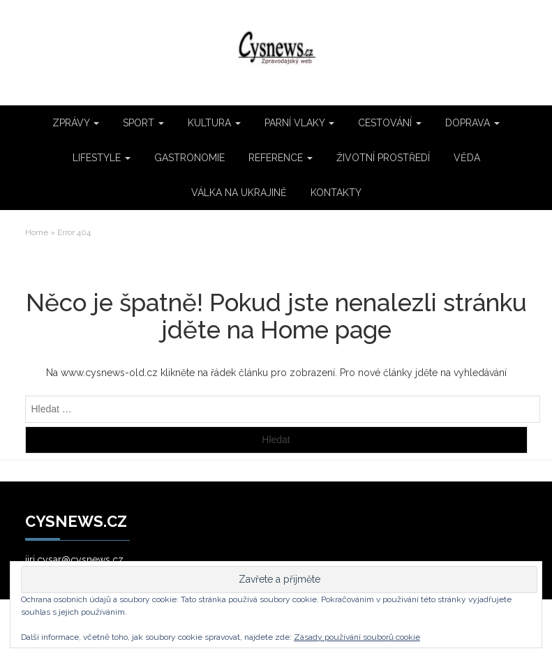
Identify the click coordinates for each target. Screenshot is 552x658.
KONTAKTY (336, 192)
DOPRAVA (472, 122)
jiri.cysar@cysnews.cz (74, 559)
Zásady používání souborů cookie (357, 637)
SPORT (143, 122)
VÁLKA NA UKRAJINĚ (239, 192)
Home (36, 232)
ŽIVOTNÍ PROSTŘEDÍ (383, 157)
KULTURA (214, 122)
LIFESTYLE (101, 157)
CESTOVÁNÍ (390, 122)
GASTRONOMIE (189, 157)
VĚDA (467, 157)
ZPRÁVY (75, 122)
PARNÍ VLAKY (299, 122)
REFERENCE (280, 157)
